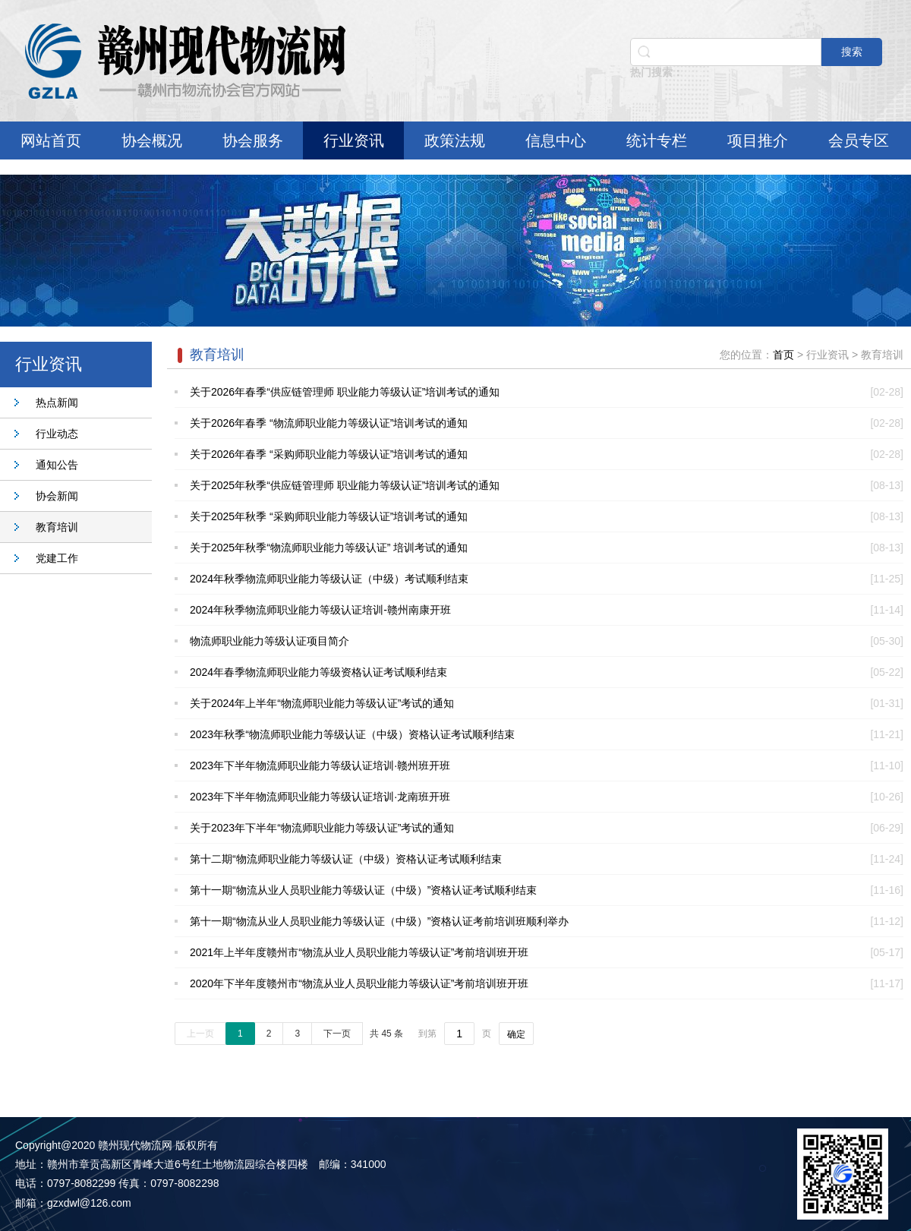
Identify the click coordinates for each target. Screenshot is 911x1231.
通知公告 (57, 465)
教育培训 (57, 527)
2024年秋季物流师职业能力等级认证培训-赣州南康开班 (320, 610)
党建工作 (57, 558)
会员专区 (858, 140)
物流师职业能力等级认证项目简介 (269, 641)
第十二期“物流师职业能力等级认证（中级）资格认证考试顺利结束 (346, 859)
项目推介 (757, 140)
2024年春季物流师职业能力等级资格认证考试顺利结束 (318, 672)
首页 (783, 355)
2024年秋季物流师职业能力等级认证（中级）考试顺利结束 (329, 579)
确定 (516, 1034)
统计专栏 (656, 140)
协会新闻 (57, 496)
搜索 (851, 52)
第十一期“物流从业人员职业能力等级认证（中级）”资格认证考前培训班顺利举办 (379, 921)
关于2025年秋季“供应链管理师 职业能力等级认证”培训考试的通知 (345, 485)
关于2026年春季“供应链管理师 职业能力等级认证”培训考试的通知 (345, 392)
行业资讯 (353, 140)
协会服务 (252, 140)
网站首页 (50, 140)
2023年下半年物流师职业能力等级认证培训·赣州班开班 (320, 765)
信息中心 (555, 140)
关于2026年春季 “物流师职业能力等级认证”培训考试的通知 (329, 423)
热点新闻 (57, 402)
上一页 (200, 1033)
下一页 (337, 1033)
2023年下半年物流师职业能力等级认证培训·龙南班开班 (320, 797)
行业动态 (57, 434)
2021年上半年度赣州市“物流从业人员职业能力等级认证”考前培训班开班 (359, 952)
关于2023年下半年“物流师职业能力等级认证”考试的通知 (322, 828)
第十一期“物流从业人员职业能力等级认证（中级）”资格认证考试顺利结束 (363, 890)
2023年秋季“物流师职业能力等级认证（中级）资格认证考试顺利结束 (352, 734)
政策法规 (454, 140)
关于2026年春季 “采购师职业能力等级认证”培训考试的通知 (329, 454)
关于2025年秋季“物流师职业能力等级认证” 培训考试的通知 (329, 547)
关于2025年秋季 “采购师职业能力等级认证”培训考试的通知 (329, 516)
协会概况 (151, 140)
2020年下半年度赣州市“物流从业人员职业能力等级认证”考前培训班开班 (359, 983)
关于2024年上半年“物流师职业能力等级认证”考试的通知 (322, 703)
